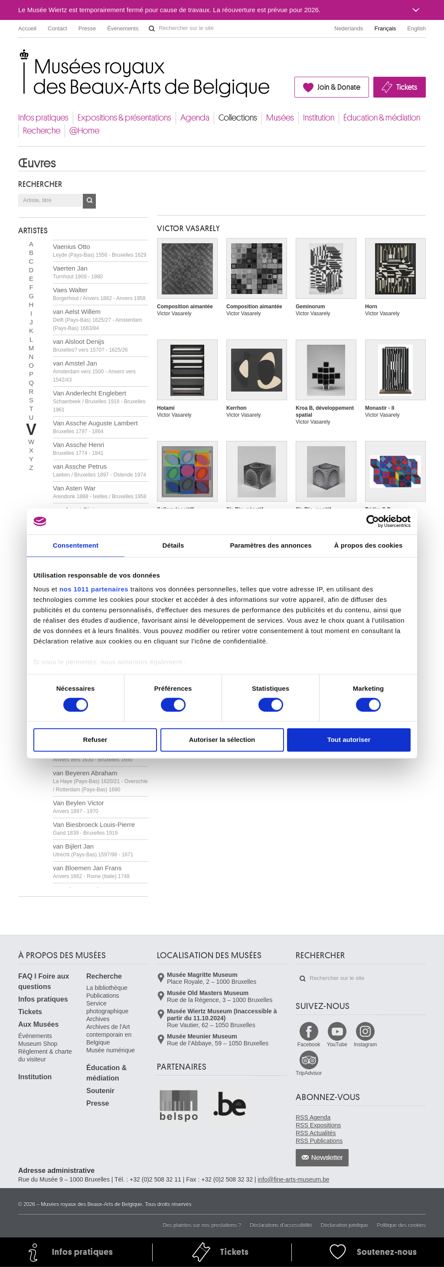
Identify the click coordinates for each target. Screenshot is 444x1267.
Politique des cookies (401, 1225)
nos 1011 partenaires (93, 589)
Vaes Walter (99, 293)
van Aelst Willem (97, 319)
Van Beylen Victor (78, 806)
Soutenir (100, 1090)
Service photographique (107, 1007)
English (416, 28)
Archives (98, 1019)
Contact (57, 28)
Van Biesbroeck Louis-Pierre (94, 828)
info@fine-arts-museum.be (293, 1179)
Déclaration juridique (344, 1225)
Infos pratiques (43, 117)
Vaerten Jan (78, 272)
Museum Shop (37, 1043)
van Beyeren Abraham (100, 781)
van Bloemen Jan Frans (91, 871)
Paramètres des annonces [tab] (270, 545)
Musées (280, 117)
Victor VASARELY (188, 228)
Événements (122, 28)
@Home (84, 130)
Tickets (406, 87)
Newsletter (327, 1157)
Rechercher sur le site (151, 28)
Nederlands (348, 28)
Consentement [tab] (75, 545)
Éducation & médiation (381, 117)
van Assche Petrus (99, 470)
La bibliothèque (106, 987)
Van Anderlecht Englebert (99, 401)
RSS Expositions (318, 1125)
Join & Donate (338, 87)
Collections (238, 117)
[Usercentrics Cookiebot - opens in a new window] (373, 521)
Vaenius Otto (99, 250)
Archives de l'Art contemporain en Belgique (108, 1034)
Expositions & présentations (124, 117)
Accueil (27, 28)
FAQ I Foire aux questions (43, 981)
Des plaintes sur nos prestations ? (202, 1225)
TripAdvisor (309, 1073)
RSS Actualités (316, 1133)
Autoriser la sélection (222, 740)
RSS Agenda (313, 1117)
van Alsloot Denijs (90, 345)
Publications (102, 995)
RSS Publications (319, 1140)
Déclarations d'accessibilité (281, 1225)
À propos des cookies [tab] (368, 545)
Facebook (308, 1045)
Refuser (95, 740)
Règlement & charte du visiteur (45, 1055)
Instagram (365, 1045)
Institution (318, 117)
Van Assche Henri (78, 448)
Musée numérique (110, 1050)
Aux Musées (38, 1024)
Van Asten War (99, 492)
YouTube (337, 1045)
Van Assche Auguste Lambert (95, 426)
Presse (87, 28)
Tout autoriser (349, 740)
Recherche (41, 130)
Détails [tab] (173, 545)
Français (385, 28)
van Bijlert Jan (93, 850)
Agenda (194, 117)
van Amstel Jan (94, 371)
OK (89, 201)
